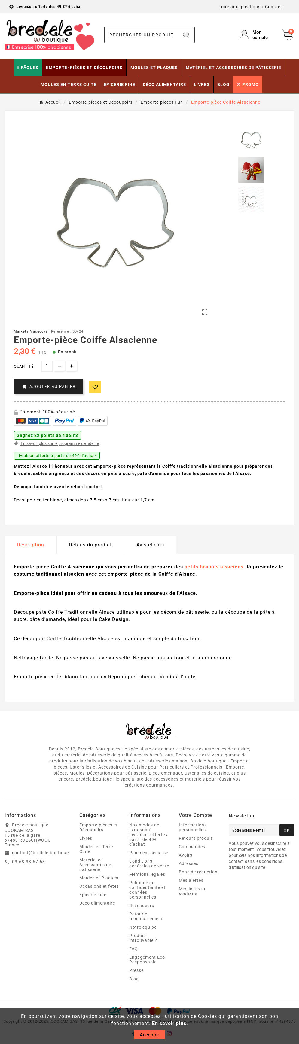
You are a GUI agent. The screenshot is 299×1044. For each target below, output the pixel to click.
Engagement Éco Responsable (147, 959)
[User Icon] (257, 34)
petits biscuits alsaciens (214, 567)
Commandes (192, 846)
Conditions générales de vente (149, 863)
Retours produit (195, 838)
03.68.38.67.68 (28, 861)
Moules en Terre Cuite (96, 849)
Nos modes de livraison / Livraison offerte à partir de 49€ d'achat (149, 835)
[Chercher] (141, 35)
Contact (273, 6)
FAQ (133, 948)
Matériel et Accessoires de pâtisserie (95, 864)
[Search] (186, 35)
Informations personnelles (193, 827)
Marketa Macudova (30, 331)
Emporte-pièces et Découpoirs (98, 827)
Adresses (188, 863)
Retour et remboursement (146, 916)
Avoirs (185, 855)
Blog (134, 978)
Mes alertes (191, 880)
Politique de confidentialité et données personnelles (147, 889)
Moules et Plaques (98, 877)
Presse (136, 970)
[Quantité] (47, 366)
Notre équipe (143, 927)
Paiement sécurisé (148, 852)
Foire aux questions (239, 6)
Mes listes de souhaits (192, 891)
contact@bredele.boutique (40, 852)
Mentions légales (147, 874)
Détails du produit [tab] (90, 545)
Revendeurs (141, 905)
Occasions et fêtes (99, 886)
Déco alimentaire (97, 903)
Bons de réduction (198, 871)
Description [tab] (30, 545)
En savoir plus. (170, 1023)
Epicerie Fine (92, 894)
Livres (85, 838)
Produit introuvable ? (143, 938)
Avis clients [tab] (150, 545)
